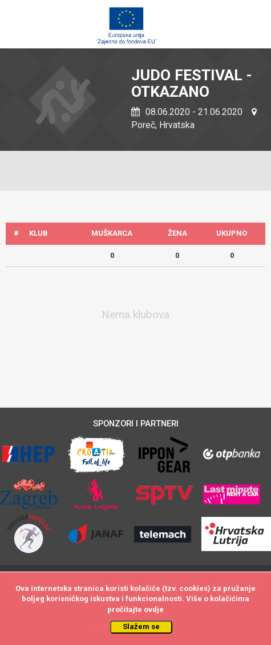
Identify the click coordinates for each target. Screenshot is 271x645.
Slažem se (141, 626)
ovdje (154, 609)
